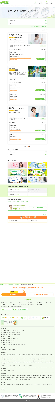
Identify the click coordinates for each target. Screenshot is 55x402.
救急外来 (13, 354)
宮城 (15, 330)
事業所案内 (3, 390)
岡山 (6, 340)
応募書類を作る (40, 302)
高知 (11, 342)
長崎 (11, 344)
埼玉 (10, 334)
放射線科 (49, 377)
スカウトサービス (13, 304)
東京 (4, 334)
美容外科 (2, 375)
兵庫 (9, 338)
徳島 (4, 342)
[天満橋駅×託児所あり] (17, 189)
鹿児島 (22, 344)
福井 (15, 332)
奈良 (14, 338)
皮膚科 (34, 377)
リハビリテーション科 (13, 379)
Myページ (11, 302)
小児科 (20, 377)
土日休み (13, 384)
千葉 (12, 334)
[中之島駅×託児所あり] (17, 194)
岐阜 (6, 336)
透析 (20, 354)
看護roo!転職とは (4, 302)
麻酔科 (2, 379)
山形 (20, 330)
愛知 (4, 336)
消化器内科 (19, 375)
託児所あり (36, 384)
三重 (11, 336)
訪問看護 (23, 354)
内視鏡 (47, 354)
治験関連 (50, 354)
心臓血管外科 (49, 375)
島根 (11, 340)
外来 (4, 354)
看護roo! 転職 (10, 5)
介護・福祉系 (28, 354)
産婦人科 (23, 377)
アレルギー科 (20, 379)
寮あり (32, 384)
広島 (4, 340)
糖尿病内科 (37, 375)
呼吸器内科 (14, 375)
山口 (14, 340)
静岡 (9, 336)
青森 (10, 330)
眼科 (27, 377)
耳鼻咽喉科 (31, 377)
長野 (20, 332)
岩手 (13, 330)
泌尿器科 (38, 377)
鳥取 (9, 340)
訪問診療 (43, 354)
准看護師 (6, 349)
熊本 (14, 344)
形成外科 (16, 377)
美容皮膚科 (7, 375)
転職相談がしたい (14, 220)
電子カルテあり (50, 384)
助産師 (13, 349)
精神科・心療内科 (44, 377)
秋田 (18, 330)
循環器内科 (24, 375)
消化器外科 (3, 377)
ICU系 (17, 354)
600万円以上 (19, 365)
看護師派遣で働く (31, 304)
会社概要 (2, 388)
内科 (10, 375)
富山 (10, 332)
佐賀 (9, 344)
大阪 (4, 338)
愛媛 (9, 342)
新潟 (7, 332)
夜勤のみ (12, 370)
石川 (12, 332)
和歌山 (17, 338)
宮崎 (19, 344)
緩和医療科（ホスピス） (28, 379)
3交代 (5, 370)
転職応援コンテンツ (22, 304)
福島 (23, 330)
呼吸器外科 (44, 375)
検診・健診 (33, 354)
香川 (6, 342)
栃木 (17, 334)
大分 (16, 344)
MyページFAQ (39, 304)
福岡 (6, 344)
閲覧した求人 (3, 304)
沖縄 (24, 344)
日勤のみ (8, 370)
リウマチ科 (6, 379)
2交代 (2, 370)
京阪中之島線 (17, 5)
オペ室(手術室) (8, 354)
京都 (6, 338)
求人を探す (30, 302)
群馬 (20, 334)
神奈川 (7, 334)
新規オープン (3, 384)
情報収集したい (34, 220)
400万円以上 (8, 365)
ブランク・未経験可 (42, 384)
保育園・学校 (38, 354)
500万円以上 (14, 365)
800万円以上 (30, 365)
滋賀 (11, 338)
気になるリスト (49, 302)
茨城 (15, 334)
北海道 (8, 330)
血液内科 (28, 375)
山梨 (17, 332)
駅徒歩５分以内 (18, 384)
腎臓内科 (32, 375)
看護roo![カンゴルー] (3, 5)
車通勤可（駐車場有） (26, 384)
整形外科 (12, 377)
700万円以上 (25, 365)
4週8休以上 (9, 384)
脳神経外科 (8, 377)
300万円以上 (3, 365)
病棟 (1, 354)
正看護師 (2, 349)
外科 (40, 375)
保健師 (10, 349)
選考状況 (20, 302)
